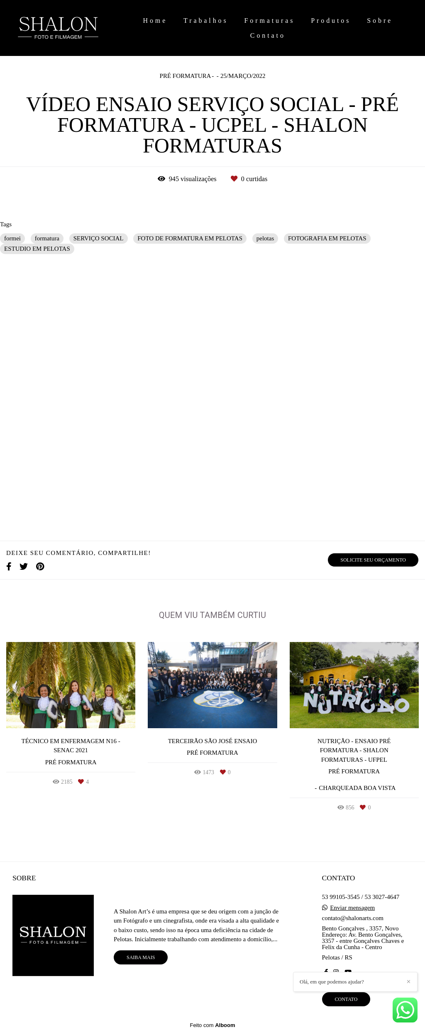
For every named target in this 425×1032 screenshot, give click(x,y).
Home (155, 20)
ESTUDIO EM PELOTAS (37, 248)
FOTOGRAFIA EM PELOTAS (327, 238)
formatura (47, 238)
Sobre (380, 20)
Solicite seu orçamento (373, 560)
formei (12, 238)
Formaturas (269, 20)
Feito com (212, 1025)
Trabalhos (205, 20)
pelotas (265, 238)
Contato (268, 35)
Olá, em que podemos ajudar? (332, 981)
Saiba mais (141, 957)
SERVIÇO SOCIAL (98, 238)
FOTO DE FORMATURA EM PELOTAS (189, 238)
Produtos (331, 20)
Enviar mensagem (352, 908)
